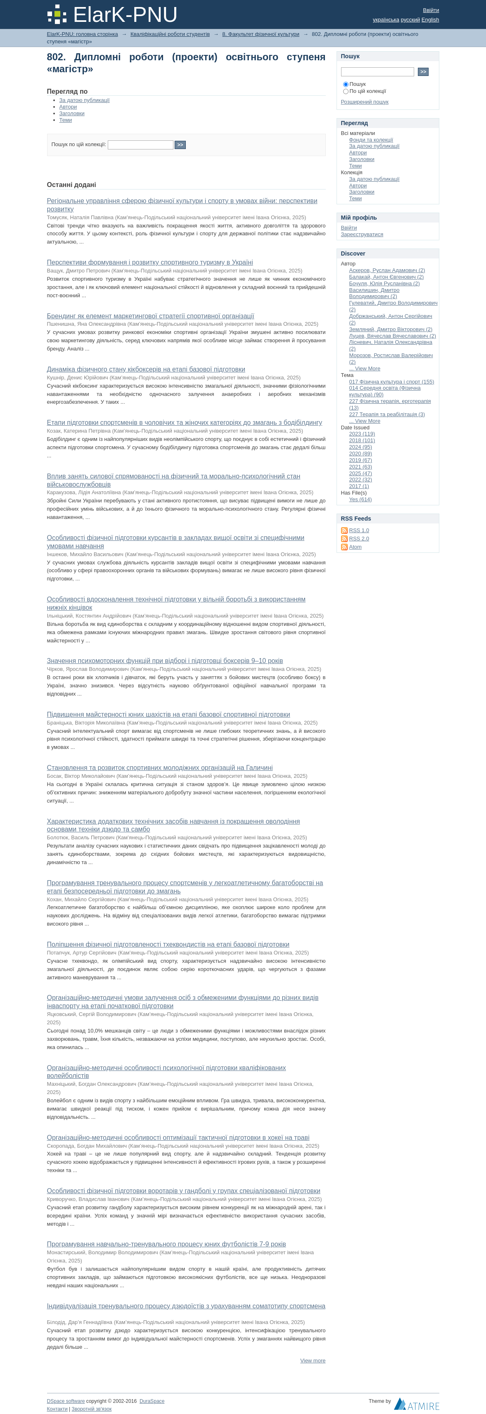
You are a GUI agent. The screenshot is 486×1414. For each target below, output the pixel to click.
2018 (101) (362, 440)
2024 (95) (360, 447)
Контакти (57, 1409)
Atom (355, 547)
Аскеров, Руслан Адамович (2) (387, 270)
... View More (365, 368)
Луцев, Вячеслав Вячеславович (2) (392, 336)
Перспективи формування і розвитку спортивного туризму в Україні (150, 262)
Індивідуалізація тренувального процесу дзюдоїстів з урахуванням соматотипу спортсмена (186, 1306)
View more (312, 1360)
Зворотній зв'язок (92, 1409)
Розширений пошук (365, 102)
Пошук (354, 84)
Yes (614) (360, 499)
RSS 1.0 (359, 530)
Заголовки (72, 113)
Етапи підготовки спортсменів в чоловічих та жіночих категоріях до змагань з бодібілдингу (184, 422)
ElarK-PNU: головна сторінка (82, 34)
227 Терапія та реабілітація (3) (387, 414)
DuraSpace (152, 1401)
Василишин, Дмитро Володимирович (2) (374, 293)
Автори (68, 107)
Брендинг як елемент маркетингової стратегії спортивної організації (150, 316)
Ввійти (431, 10)
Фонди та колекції (371, 140)
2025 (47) (360, 473)
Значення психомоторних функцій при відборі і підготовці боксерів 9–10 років (165, 660)
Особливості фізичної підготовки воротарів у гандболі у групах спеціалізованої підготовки (183, 1190)
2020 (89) (360, 453)
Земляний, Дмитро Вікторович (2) (391, 329)
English (430, 20)
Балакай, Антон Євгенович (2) (386, 277)
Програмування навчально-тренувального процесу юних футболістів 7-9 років (166, 1244)
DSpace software (66, 1401)
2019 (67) (360, 460)
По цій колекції (364, 91)
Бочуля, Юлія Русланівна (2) (384, 283)
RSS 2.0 (359, 538)
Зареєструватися (362, 234)
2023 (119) (362, 434)
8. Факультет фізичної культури (260, 34)
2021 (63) (360, 467)
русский (410, 20)
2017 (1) (359, 486)
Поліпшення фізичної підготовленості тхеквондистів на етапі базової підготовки (168, 944)
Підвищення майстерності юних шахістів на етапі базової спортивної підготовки (168, 714)
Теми (65, 120)
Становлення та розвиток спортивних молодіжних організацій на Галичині (160, 767)
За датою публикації (84, 100)
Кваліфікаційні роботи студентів (170, 34)
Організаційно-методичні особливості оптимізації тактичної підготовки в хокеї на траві (178, 1137)
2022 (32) (360, 479)
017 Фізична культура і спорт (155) (391, 382)
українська (386, 20)
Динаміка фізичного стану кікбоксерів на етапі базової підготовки (146, 369)
